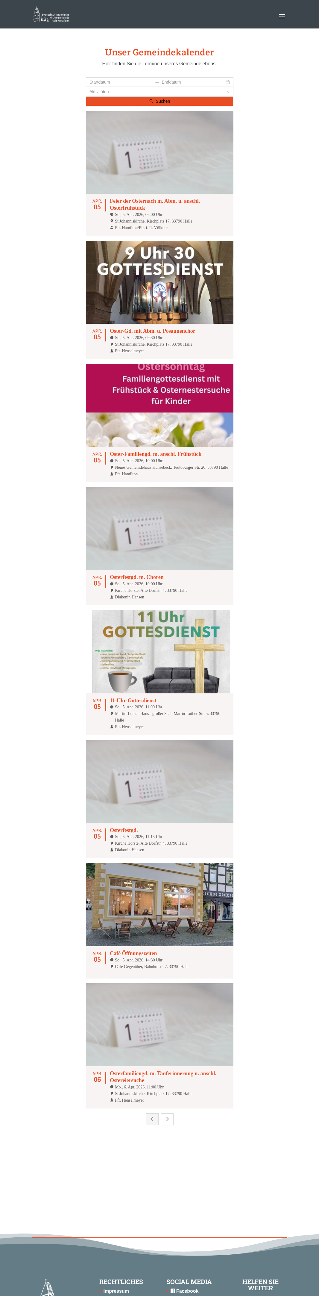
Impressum (116, 1191)
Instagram (185, 1200)
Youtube (183, 1209)
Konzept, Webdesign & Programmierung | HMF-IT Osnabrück (159, 1287)
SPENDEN (256, 1217)
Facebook (184, 1191)
